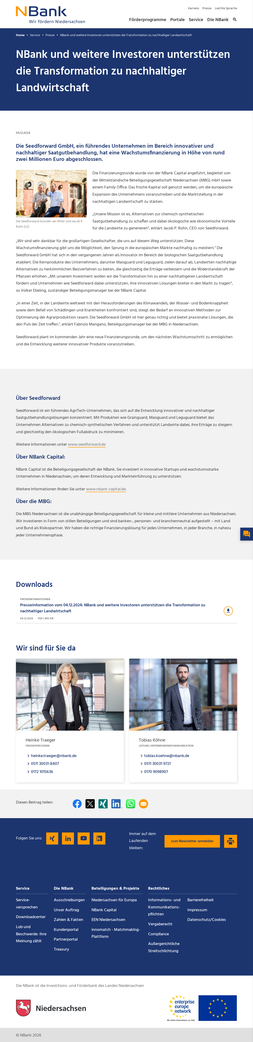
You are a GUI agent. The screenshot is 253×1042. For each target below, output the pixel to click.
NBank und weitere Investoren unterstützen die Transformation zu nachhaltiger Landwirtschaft (126, 35)
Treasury (61, 949)
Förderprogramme (147, 20)
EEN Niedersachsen (108, 920)
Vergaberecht (160, 924)
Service (196, 20)
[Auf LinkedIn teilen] (116, 803)
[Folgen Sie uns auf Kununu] (99, 838)
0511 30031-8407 (45, 763)
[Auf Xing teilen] (103, 803)
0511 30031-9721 (157, 763)
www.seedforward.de (87, 444)
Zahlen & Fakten (68, 920)
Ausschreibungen (69, 900)
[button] (234, 20)
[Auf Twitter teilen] (90, 803)
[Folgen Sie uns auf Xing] (52, 838)
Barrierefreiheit (200, 900)
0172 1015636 (42, 771)
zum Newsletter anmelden (192, 841)
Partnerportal (66, 939)
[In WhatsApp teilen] (130, 803)
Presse (206, 8)
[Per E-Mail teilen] (143, 803)
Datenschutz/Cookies (206, 920)
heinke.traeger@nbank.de (53, 755)
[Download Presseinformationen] (126, 609)
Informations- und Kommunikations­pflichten (164, 907)
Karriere (193, 8)
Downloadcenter (31, 917)
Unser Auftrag (66, 910)
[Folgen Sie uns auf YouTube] (84, 838)
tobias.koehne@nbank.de (166, 755)
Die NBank (218, 20)
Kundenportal (66, 929)
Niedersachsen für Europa (114, 900)
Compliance (158, 934)
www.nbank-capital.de (106, 489)
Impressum (197, 910)
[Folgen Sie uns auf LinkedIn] (68, 838)
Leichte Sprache (226, 8)
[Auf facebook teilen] (77, 803)
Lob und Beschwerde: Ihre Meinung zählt (31, 934)
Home (20, 35)
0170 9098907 (156, 771)
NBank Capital (103, 910)
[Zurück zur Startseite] (50, 22)
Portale (177, 20)
